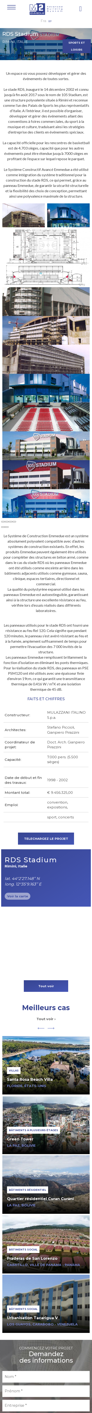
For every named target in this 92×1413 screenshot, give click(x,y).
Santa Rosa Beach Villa (30, 1079)
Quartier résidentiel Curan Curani (40, 1199)
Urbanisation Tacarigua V (32, 1318)
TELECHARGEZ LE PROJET (46, 838)
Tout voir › (46, 1019)
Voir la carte (17, 896)
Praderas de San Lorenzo (32, 1258)
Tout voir (46, 986)
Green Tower (20, 1139)
